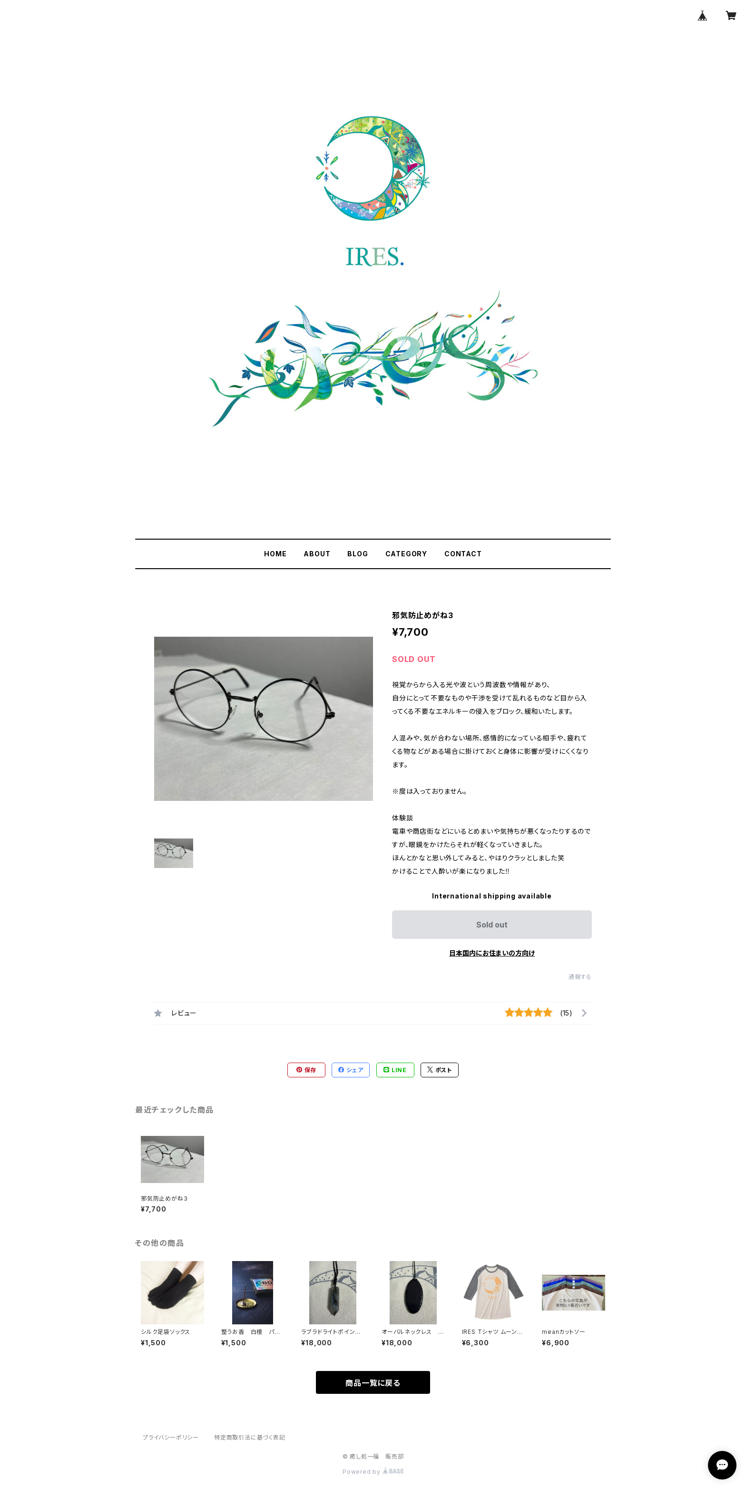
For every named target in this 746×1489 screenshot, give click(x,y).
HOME (275, 554)
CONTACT (463, 554)
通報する (580, 976)
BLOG (357, 554)
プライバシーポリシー (171, 1437)
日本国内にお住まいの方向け (492, 953)
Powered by (373, 1471)
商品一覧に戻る (373, 1383)
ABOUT (317, 554)
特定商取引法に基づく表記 (249, 1437)
